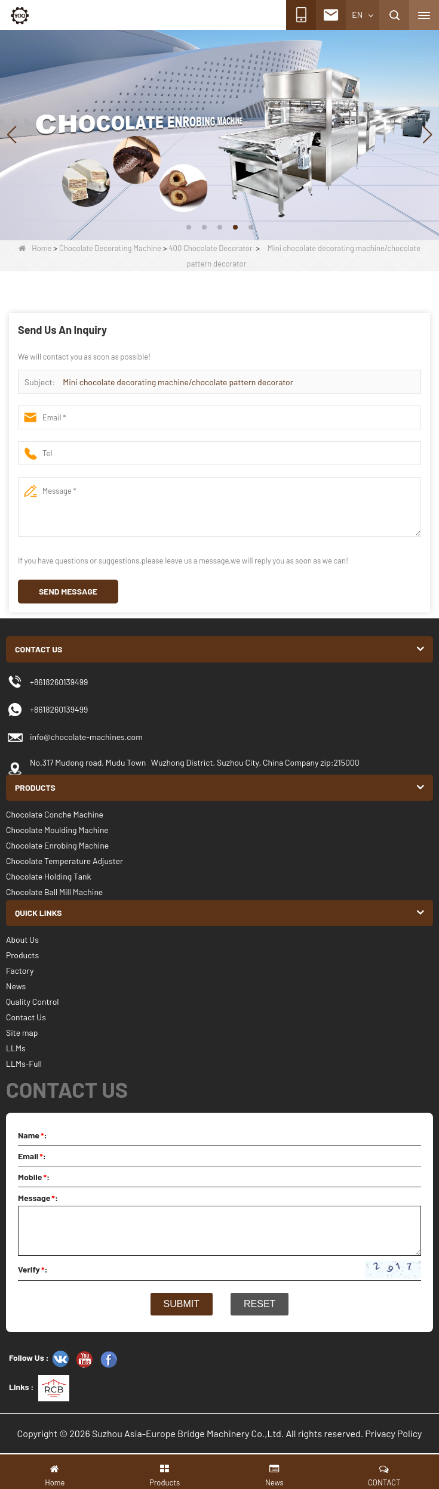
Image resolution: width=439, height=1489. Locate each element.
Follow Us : (29, 1357)
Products (22, 955)
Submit (181, 1304)
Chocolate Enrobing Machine (57, 845)
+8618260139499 (59, 709)
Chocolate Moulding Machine (57, 830)
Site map (22, 1032)
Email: (32, 1156)
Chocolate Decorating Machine (110, 248)
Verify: (33, 1269)
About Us (22, 939)
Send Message (68, 591)
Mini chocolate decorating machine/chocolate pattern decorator (178, 382)
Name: (32, 1135)
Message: (38, 1198)
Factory (19, 970)
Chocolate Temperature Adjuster (64, 861)
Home (35, 248)
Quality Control (32, 1001)
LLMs (16, 1048)
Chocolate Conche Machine (54, 814)
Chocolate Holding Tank (48, 876)
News (16, 986)
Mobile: (34, 1177)
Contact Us (26, 1017)
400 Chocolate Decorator (210, 248)
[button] (188, 227)
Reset (259, 1304)
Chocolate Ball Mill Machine (54, 892)
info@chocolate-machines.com (86, 737)
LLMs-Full (24, 1063)
